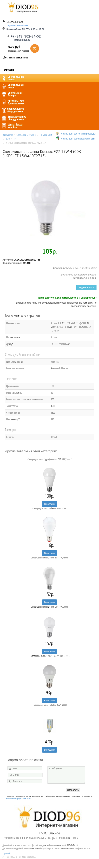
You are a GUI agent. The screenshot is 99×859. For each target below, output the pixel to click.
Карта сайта (6, 853)
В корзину (49, 504)
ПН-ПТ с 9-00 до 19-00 (25, 29)
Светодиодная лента (12, 838)
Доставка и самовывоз (16, 57)
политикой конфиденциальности (18, 799)
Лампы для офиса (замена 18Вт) (78, 138)
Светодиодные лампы (35, 838)
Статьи (75, 838)
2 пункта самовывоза (17, 25)
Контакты (9, 70)
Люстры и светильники (59, 838)
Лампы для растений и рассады (78, 133)
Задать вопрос (86, 287)
